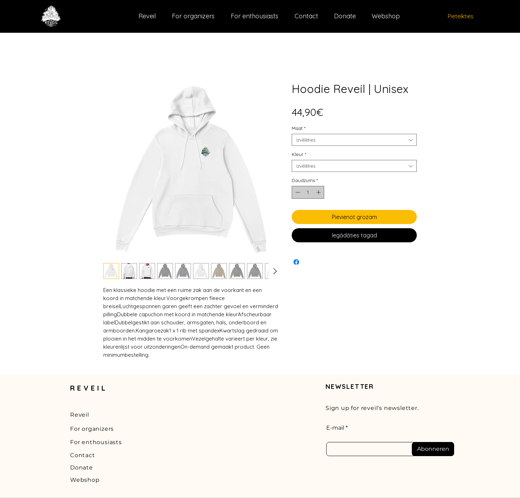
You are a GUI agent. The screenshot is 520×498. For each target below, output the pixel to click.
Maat (298, 128)
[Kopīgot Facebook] (296, 262)
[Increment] (319, 192)
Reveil (79, 414)
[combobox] (354, 140)
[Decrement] (297, 192)
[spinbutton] (308, 192)
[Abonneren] (433, 449)
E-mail (335, 428)
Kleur (299, 154)
